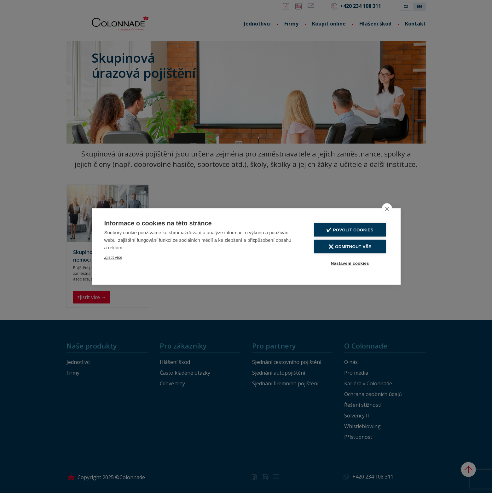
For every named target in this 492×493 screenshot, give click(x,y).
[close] (387, 208)
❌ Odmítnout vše (349, 246)
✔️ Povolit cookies (349, 229)
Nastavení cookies (350, 263)
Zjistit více (113, 257)
